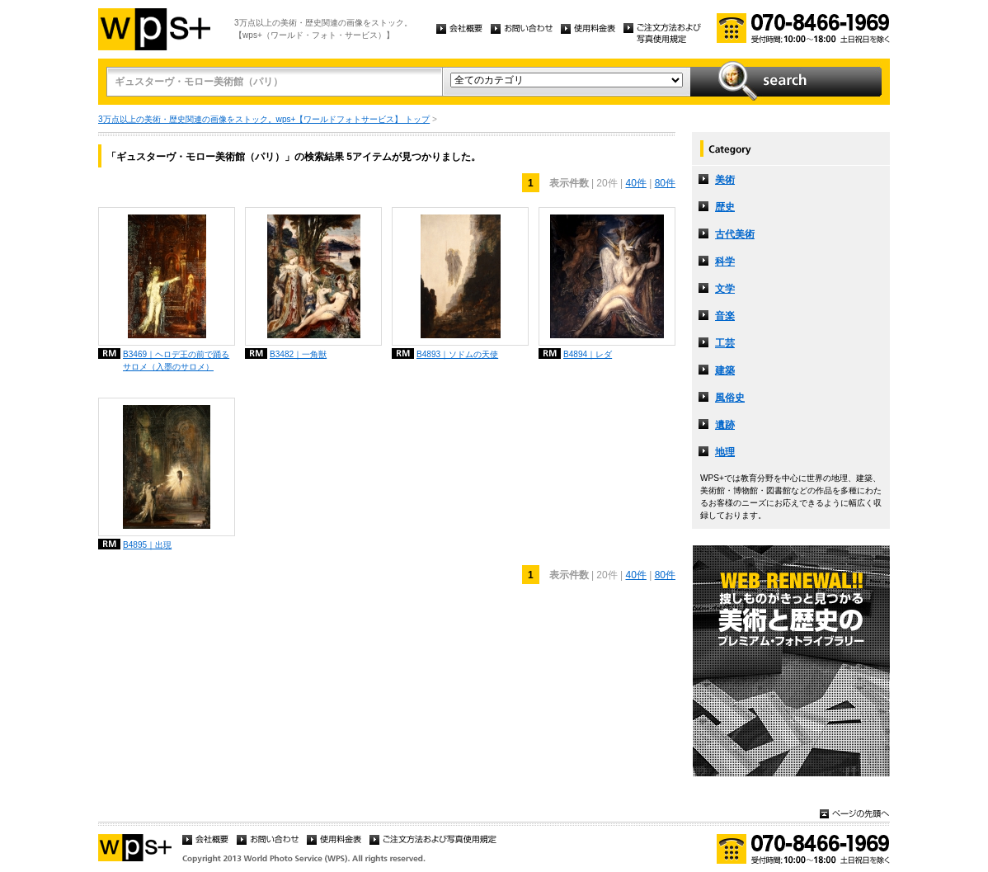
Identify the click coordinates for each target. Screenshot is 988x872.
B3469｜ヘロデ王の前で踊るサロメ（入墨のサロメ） (176, 360)
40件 (635, 183)
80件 (665, 183)
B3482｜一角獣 (298, 354)
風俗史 (730, 397)
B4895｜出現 (147, 544)
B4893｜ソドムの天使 (457, 354)
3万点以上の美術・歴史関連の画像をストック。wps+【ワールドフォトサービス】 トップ (264, 119)
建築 (725, 370)
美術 (725, 180)
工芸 (725, 343)
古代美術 (735, 234)
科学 (725, 261)
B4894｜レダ (587, 354)
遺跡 (725, 425)
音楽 (725, 316)
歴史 (725, 207)
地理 (725, 452)
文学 (725, 289)
